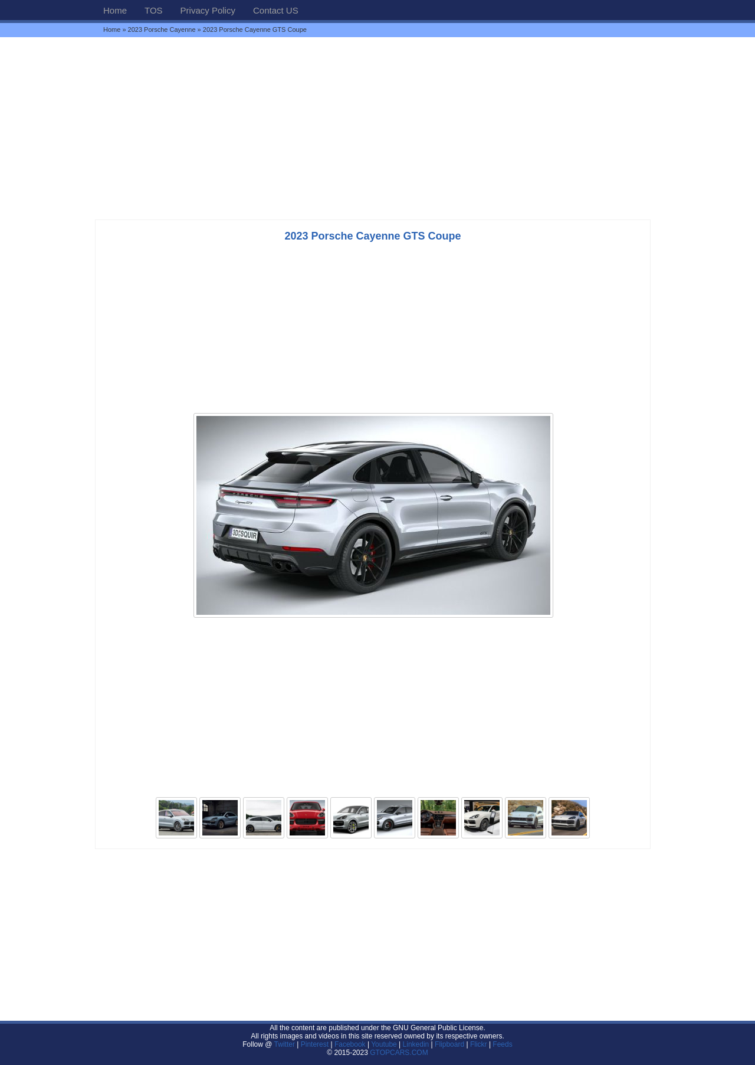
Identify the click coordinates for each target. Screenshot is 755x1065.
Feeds (502, 1044)
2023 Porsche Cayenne (162, 29)
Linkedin (416, 1044)
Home (115, 10)
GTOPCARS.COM (399, 1052)
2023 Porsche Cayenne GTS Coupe (372, 236)
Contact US (275, 10)
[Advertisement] (377, 128)
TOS (154, 10)
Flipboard (449, 1044)
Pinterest (315, 1044)
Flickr (478, 1044)
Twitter (285, 1044)
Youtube (384, 1044)
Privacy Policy (207, 10)
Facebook (350, 1044)
